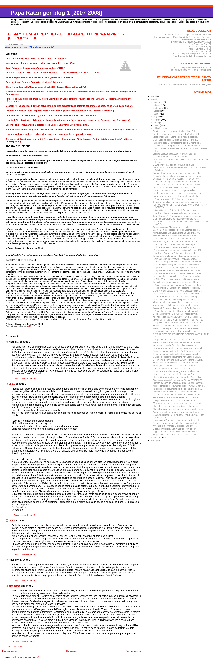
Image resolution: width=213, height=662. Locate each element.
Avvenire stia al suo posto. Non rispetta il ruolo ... (176, 235)
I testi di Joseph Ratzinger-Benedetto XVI (191, 53)
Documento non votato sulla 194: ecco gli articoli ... (177, 354)
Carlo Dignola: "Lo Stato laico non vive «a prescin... (177, 244)
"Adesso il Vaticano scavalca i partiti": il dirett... (174, 299)
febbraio (157, 128)
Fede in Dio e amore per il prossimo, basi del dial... (176, 173)
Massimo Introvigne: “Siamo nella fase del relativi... (177, 328)
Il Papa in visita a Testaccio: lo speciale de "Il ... (175, 400)
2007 (153, 440)
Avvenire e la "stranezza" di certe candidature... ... (176, 426)
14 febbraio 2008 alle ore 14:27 (24, 554)
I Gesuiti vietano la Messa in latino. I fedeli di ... (175, 238)
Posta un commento (14, 646)
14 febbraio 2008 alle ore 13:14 (24, 515)
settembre (158, 108)
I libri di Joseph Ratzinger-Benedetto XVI (192, 67)
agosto (156, 111)
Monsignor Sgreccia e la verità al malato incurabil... (177, 241)
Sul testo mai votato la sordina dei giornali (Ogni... (176, 282)
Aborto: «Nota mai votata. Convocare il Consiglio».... (177, 317)
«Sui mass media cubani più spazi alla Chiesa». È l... (177, 250)
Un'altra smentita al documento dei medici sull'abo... (177, 184)
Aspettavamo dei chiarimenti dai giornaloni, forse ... (177, 305)
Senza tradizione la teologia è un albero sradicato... (177, 325)
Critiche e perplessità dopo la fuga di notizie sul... (176, 247)
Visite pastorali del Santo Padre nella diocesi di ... (176, 137)
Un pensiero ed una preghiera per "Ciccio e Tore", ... (177, 267)
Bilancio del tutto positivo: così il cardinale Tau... (175, 154)
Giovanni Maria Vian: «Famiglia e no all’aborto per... (177, 371)
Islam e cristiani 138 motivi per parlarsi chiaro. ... (175, 259)
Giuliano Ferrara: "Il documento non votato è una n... (177, 357)
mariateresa (15, 586)
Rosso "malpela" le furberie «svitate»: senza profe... (177, 176)
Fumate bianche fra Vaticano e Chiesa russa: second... (178, 383)
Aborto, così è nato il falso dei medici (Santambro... (177, 365)
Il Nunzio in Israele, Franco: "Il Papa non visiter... (176, 190)
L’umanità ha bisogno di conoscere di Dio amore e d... (178, 273)
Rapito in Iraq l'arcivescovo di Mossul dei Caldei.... (176, 131)
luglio (156, 114)
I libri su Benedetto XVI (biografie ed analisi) (190, 70)
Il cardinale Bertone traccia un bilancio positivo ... (176, 213)
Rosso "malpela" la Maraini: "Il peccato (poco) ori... (176, 288)
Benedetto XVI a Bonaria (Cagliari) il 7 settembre (176, 179)
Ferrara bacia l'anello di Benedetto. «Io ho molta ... (176, 397)
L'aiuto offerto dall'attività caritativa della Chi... (174, 165)
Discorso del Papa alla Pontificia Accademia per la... (177, 394)
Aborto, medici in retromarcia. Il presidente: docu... (176, 302)
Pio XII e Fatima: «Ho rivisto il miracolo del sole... (176, 187)
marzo (156, 125)
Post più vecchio (133, 651)
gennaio (157, 437)
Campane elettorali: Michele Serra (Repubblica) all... (177, 270)
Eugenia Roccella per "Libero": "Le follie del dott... (176, 434)
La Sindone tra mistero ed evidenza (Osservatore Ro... (178, 193)
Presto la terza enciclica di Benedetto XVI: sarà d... (177, 134)
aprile (156, 122)
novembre (158, 102)
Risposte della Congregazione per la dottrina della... (177, 145)
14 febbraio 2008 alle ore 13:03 (24, 379)
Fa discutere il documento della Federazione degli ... (177, 389)
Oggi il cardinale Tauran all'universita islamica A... (176, 431)
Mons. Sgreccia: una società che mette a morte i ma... (178, 409)
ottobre (157, 105)
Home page (71, 651)
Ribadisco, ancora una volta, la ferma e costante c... (177, 423)
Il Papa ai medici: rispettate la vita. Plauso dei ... (175, 339)
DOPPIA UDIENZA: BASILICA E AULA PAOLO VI (176, 294)
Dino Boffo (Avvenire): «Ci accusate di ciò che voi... (177, 265)
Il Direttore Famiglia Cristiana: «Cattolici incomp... (176, 296)
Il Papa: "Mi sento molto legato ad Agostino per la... (177, 285)
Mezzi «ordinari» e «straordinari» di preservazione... (177, 342)
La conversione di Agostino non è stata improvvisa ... (177, 276)
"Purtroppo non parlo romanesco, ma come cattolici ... (178, 403)
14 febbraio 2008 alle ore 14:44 (24, 580)
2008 (153, 99)
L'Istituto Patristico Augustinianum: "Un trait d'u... (175, 429)
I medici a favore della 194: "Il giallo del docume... (176, 391)
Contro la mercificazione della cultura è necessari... (177, 202)
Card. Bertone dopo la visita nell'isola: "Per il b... (175, 140)
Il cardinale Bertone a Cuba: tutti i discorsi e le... (175, 253)
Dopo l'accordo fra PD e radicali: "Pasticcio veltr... (176, 314)
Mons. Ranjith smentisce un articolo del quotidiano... (177, 406)
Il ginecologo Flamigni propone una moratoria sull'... (177, 420)
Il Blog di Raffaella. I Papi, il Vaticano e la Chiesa (188, 34)
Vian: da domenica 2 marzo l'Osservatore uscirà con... (178, 320)
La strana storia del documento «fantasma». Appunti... (178, 348)
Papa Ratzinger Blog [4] (199, 46)
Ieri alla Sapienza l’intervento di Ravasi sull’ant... (175, 210)
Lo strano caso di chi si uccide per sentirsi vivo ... (176, 331)
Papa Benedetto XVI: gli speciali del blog (192, 56)
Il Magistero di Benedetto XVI (196, 39)
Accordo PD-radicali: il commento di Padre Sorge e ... (178, 308)
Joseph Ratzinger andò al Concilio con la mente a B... (178, 322)
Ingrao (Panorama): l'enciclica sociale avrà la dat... (176, 196)
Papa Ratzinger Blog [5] (199, 44)
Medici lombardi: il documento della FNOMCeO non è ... (179, 386)
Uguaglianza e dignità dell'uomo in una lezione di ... (177, 182)
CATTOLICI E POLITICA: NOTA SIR (170, 157)
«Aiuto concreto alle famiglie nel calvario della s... (176, 345)
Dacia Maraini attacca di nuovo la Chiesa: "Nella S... (177, 291)
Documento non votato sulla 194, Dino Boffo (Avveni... (178, 360)
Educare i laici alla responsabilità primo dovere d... (176, 256)
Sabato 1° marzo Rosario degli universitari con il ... (176, 230)
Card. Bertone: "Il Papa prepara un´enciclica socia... (177, 216)
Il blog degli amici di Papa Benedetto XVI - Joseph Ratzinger (182, 37)
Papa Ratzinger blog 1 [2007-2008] (56, 12)
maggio (157, 119)
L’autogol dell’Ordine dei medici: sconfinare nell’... (176, 219)
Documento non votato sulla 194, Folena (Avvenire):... (178, 351)
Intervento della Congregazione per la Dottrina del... (177, 143)
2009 (153, 96)
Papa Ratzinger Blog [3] (199, 49)
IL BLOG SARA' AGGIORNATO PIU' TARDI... (174, 368)
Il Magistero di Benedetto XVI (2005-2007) (191, 42)
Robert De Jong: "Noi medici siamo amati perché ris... (178, 262)
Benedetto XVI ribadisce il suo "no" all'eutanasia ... (176, 362)
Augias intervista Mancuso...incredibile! (171, 227)
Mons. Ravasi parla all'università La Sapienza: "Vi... (177, 233)
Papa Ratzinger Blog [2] (199, 51)
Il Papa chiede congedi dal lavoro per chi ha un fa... (177, 311)
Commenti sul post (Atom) (26, 657)
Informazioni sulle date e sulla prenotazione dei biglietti (185, 84)
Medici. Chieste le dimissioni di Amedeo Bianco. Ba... (178, 377)
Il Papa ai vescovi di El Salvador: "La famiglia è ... (176, 199)
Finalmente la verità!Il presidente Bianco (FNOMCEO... (178, 380)
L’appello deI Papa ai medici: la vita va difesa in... (176, 374)
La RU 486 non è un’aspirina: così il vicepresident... (177, 279)
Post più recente (9, 651)
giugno (156, 116)
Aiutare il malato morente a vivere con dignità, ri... (176, 412)
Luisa (12, 384)
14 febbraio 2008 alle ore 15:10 (24, 641)
